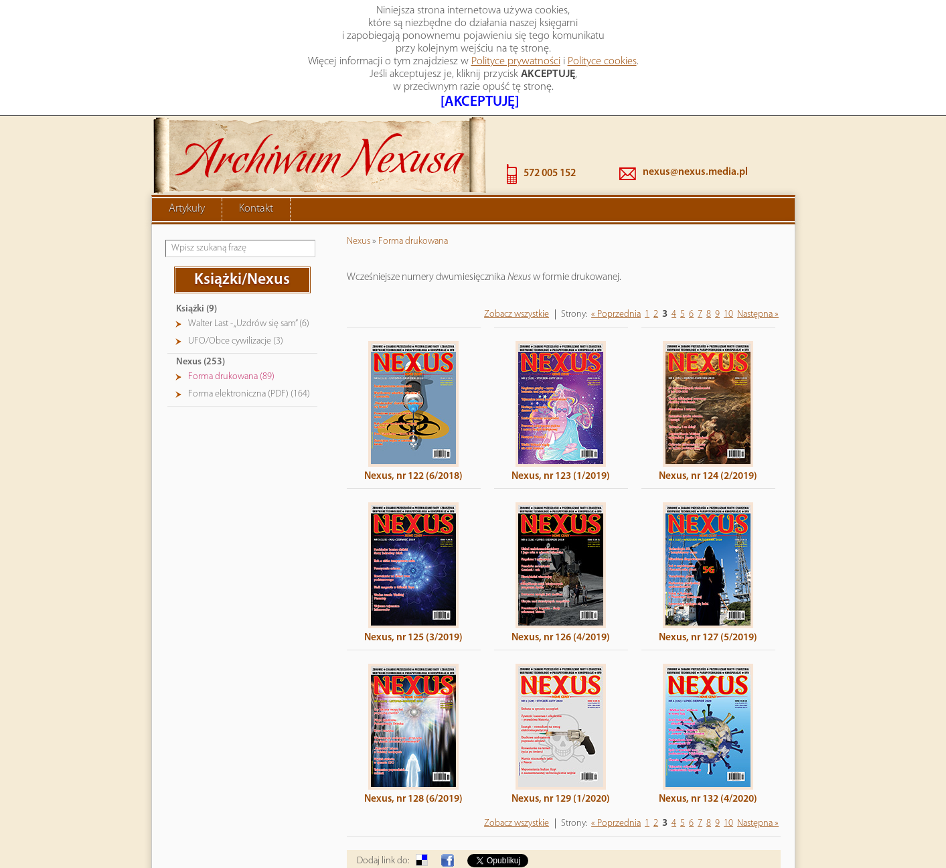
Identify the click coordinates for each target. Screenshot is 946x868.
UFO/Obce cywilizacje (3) (235, 284)
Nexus (358, 184)
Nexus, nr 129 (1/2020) (560, 741)
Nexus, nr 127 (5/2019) (708, 580)
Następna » (758, 257)
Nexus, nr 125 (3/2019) (413, 580)
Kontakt (256, 151)
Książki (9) (196, 251)
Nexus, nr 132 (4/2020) (708, 741)
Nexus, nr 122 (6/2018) (413, 418)
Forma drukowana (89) (231, 319)
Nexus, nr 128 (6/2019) (413, 741)
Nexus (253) (200, 304)
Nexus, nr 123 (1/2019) (560, 418)
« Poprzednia (616, 257)
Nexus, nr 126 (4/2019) (560, 580)
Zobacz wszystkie (516, 257)
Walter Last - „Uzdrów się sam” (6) (248, 266)
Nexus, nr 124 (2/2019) (708, 418)
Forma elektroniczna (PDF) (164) (249, 337)
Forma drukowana (413, 184)
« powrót (725, 835)
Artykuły (187, 151)
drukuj (769, 835)
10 (728, 257)
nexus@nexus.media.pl (695, 114)
